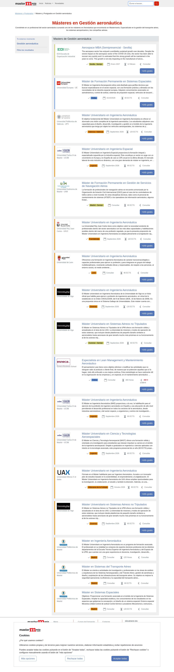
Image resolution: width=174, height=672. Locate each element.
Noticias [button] (48, 3)
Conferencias (83, 630)
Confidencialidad (108, 626)
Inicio (41, 3)
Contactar (106, 622)
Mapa (55, 622)
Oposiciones (83, 642)
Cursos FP (82, 626)
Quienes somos (59, 626)
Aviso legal (106, 630)
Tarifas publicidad (60, 630)
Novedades (59, 3)
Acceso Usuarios (60, 635)
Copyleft (105, 635)
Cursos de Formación (86, 622)
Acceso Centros (59, 639)
